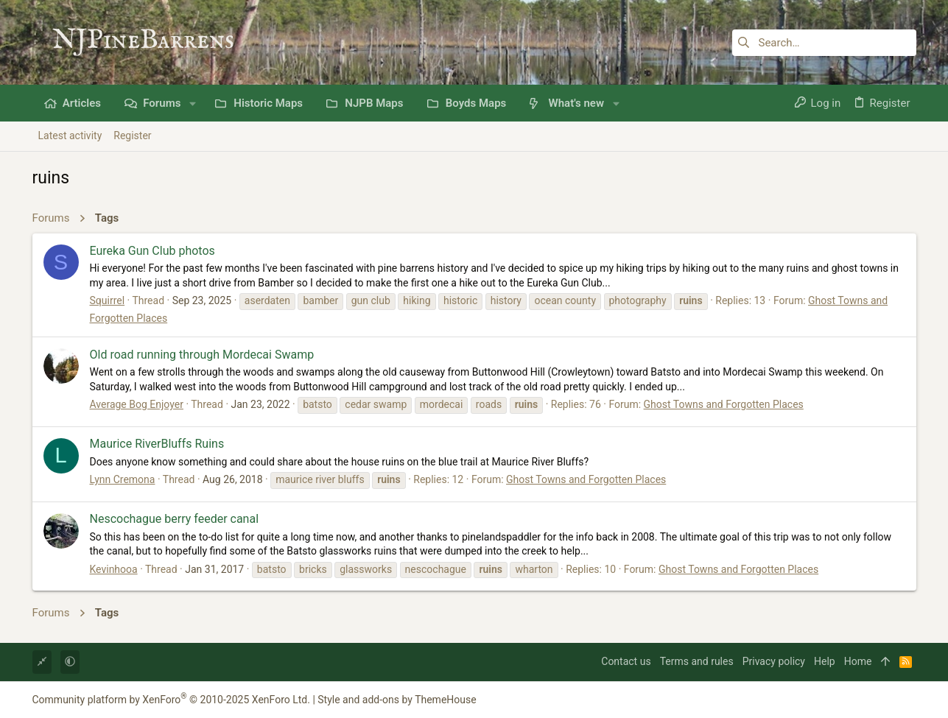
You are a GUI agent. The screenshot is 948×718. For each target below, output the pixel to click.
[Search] (824, 42)
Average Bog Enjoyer (136, 404)
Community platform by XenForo (171, 699)
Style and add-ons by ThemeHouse (396, 699)
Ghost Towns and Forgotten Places (724, 404)
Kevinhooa (114, 569)
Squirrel (107, 300)
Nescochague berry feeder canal (174, 519)
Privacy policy (773, 661)
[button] (192, 103)
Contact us (625, 661)
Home (858, 661)
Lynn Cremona (122, 479)
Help (824, 661)
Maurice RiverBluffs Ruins (157, 444)
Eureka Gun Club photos (152, 251)
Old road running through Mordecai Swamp (202, 355)
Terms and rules (697, 661)
